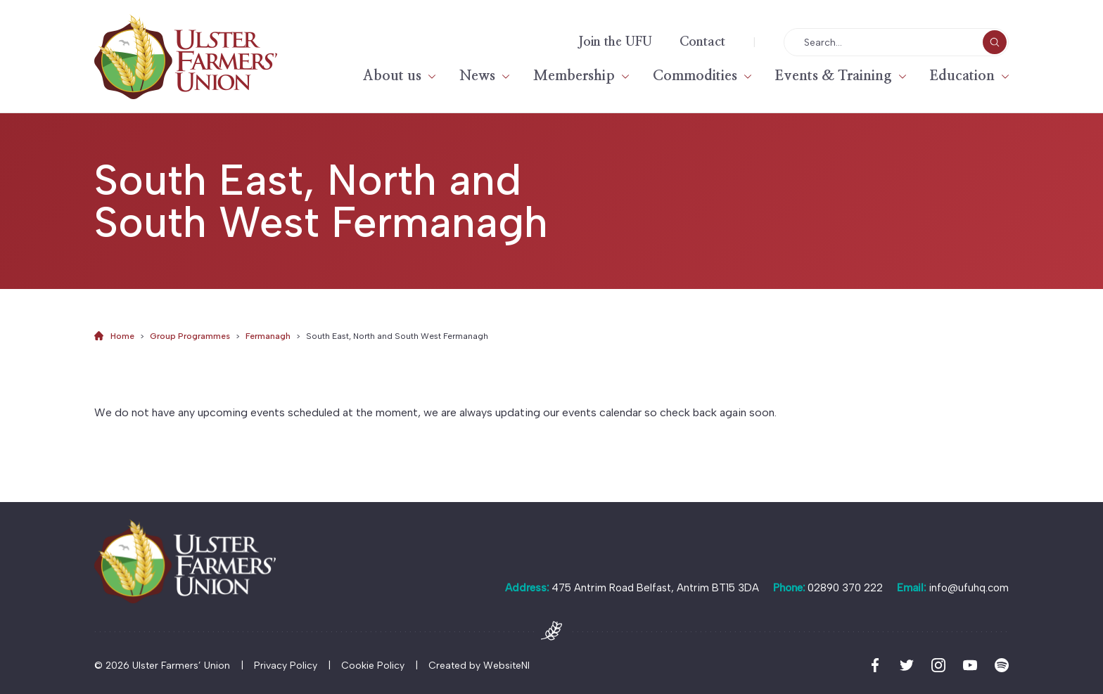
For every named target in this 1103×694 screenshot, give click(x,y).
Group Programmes (190, 336)
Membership (574, 76)
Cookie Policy (372, 665)
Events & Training (833, 76)
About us (392, 76)
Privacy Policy (285, 665)
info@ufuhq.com (969, 587)
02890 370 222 (845, 587)
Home (122, 336)
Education (962, 76)
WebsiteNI (506, 665)
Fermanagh (268, 336)
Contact (702, 42)
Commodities (695, 76)
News (477, 76)
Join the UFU (615, 42)
